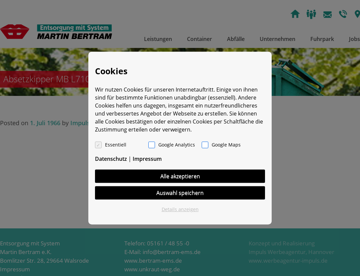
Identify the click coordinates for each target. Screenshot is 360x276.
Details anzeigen (180, 209)
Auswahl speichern (180, 192)
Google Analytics (176, 144)
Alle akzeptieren (180, 176)
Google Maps (226, 144)
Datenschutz (111, 158)
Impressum (147, 158)
